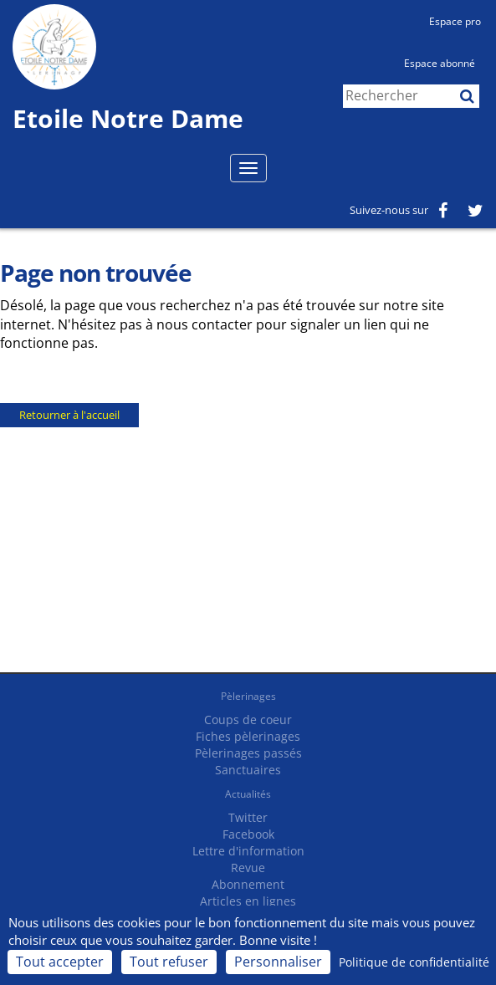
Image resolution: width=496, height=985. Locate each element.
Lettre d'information (248, 851)
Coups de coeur (248, 719)
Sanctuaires (248, 770)
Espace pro (455, 21)
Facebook (248, 834)
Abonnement (248, 884)
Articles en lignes (248, 901)
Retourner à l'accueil (69, 414)
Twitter (248, 817)
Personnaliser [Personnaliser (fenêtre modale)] (278, 961)
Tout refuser (169, 961)
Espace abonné (439, 63)
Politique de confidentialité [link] (414, 962)
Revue (248, 867)
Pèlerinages (248, 696)
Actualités (248, 794)
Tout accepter (60, 961)
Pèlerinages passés (248, 753)
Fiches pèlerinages (248, 736)
